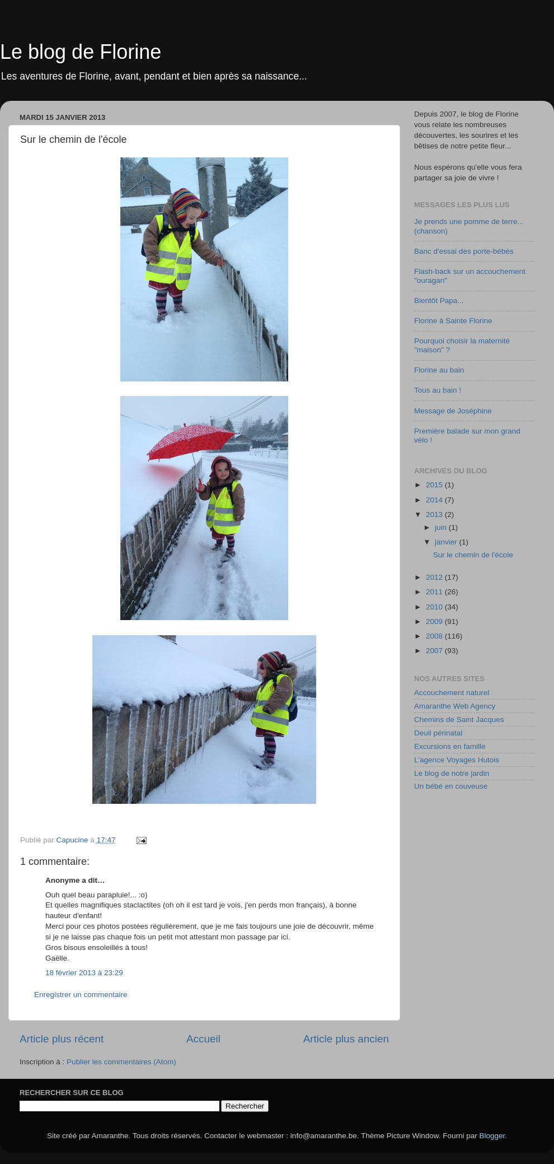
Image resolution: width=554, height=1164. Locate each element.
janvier (447, 542)
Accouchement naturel (451, 692)
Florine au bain (439, 370)
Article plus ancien (346, 1039)
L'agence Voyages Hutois (456, 760)
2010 (435, 607)
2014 (435, 500)
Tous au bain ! (437, 390)
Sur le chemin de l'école (473, 555)
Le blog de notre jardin (451, 773)
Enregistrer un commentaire (81, 994)
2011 (435, 592)
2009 (435, 621)
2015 (435, 485)
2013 (435, 514)
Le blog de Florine (80, 51)
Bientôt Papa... (439, 300)
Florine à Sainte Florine (453, 320)
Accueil (203, 1039)
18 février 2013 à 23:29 (84, 973)
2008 (435, 636)
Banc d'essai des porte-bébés (463, 251)
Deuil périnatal (438, 733)
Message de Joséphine (453, 411)
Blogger (492, 1136)
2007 (435, 650)
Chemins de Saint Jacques (459, 719)
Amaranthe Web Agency (454, 706)
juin (442, 527)
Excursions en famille (450, 746)
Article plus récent (62, 1039)
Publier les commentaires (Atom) (121, 1062)
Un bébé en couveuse (450, 786)
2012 (435, 577)
